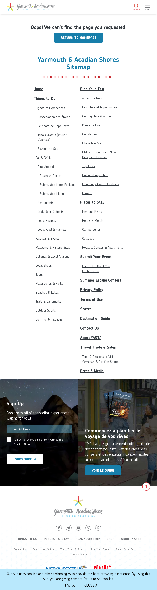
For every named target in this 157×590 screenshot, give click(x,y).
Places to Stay (92, 202)
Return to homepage (78, 38)
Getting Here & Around (97, 116)
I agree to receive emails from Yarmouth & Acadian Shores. (38, 441)
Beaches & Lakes (47, 292)
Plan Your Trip (92, 89)
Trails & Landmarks (48, 301)
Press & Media (92, 370)
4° (142, 21)
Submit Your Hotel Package (57, 184)
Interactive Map (92, 143)
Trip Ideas (88, 166)
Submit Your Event (96, 256)
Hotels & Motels (92, 220)
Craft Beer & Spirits (51, 211)
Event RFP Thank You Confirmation (96, 268)
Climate (87, 193)
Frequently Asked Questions (100, 184)
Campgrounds (91, 229)
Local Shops (44, 265)
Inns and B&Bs (92, 211)
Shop (110, 539)
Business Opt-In (50, 175)
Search (86, 309)
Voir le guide (103, 470)
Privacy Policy (91, 289)
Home (38, 89)
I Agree (70, 585)
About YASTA (90, 337)
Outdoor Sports (46, 310)
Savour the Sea (48, 148)
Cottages (88, 238)
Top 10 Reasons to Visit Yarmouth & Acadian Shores (100, 359)
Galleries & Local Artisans (52, 256)
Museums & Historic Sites (53, 247)
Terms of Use (91, 299)
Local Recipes (47, 220)
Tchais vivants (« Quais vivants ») (53, 137)
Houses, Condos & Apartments (102, 247)
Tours (39, 274)
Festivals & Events (47, 238)
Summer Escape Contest (100, 280)
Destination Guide (95, 318)
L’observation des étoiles (54, 117)
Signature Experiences (50, 108)
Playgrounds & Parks (49, 283)
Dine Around (46, 166)
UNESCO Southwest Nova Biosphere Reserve (99, 154)
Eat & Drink (43, 157)
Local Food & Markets (52, 229)
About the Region (93, 98)
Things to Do (44, 98)
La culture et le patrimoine (100, 107)
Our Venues (89, 134)
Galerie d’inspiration (95, 175)
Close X (90, 585)
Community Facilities (49, 319)
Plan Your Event (92, 125)
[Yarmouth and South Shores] (31, 7)
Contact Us (89, 328)
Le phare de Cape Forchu (54, 126)
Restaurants (46, 202)
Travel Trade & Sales (98, 347)
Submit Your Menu (52, 193)
